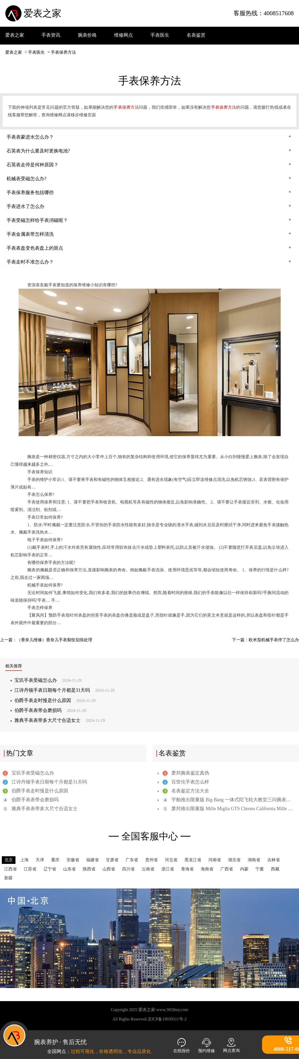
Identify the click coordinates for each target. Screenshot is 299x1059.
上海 (24, 860)
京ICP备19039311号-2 (167, 1019)
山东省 (69, 869)
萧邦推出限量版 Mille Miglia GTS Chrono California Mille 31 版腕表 (227, 808)
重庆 (55, 860)
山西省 (108, 869)
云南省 (148, 869)
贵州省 (151, 860)
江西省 (10, 869)
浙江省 (167, 869)
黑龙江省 (192, 860)
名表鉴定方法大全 (185, 791)
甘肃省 (112, 860)
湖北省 (234, 860)
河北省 (171, 860)
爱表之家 (42, 13)
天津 (40, 860)
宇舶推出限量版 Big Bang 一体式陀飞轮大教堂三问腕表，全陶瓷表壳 (227, 800)
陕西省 (89, 869)
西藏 (275, 869)
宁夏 (259, 869)
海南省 (207, 869)
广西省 (226, 869)
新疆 (8, 878)
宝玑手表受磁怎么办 (47, 680)
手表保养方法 (63, 52)
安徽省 (73, 860)
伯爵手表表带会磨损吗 (50, 710)
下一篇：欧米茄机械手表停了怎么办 (265, 640)
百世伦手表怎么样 (185, 782)
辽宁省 (50, 869)
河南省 (214, 860)
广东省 (132, 860)
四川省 (128, 869)
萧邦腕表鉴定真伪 (185, 773)
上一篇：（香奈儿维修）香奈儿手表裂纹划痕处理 (46, 640)
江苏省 (30, 869)
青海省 (187, 869)
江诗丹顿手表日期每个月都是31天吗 (64, 690)
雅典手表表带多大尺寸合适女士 (59, 720)
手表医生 (36, 52)
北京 (8, 860)
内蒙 (244, 869)
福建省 (92, 860)
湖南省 (254, 860)
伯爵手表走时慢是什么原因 (55, 700)
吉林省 (273, 860)
